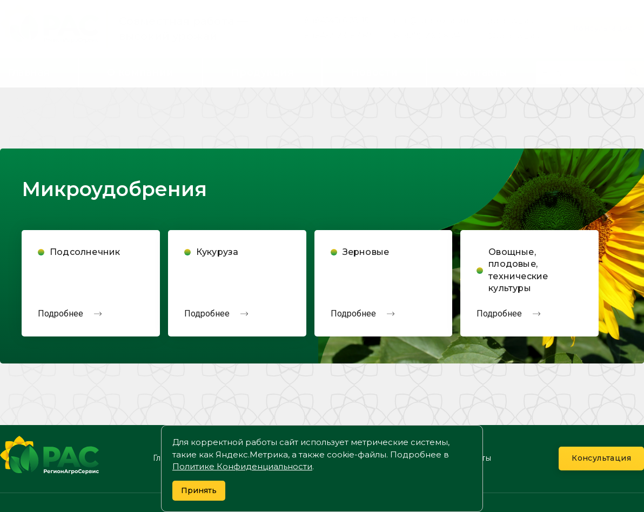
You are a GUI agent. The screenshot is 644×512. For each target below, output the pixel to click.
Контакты (481, 72)
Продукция (262, 72)
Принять (199, 490)
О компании (140, 72)
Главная (29, 72)
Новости (374, 72)
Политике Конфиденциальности (242, 466)
